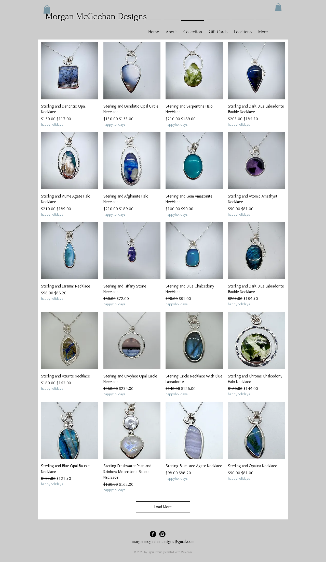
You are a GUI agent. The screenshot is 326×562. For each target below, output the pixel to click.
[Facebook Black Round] (153, 534)
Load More (163, 506)
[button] (278, 7)
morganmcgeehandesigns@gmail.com (163, 541)
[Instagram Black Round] (162, 534)
